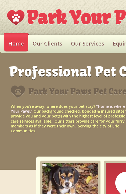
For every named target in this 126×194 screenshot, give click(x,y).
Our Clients (47, 43)
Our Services (87, 43)
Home (16, 43)
